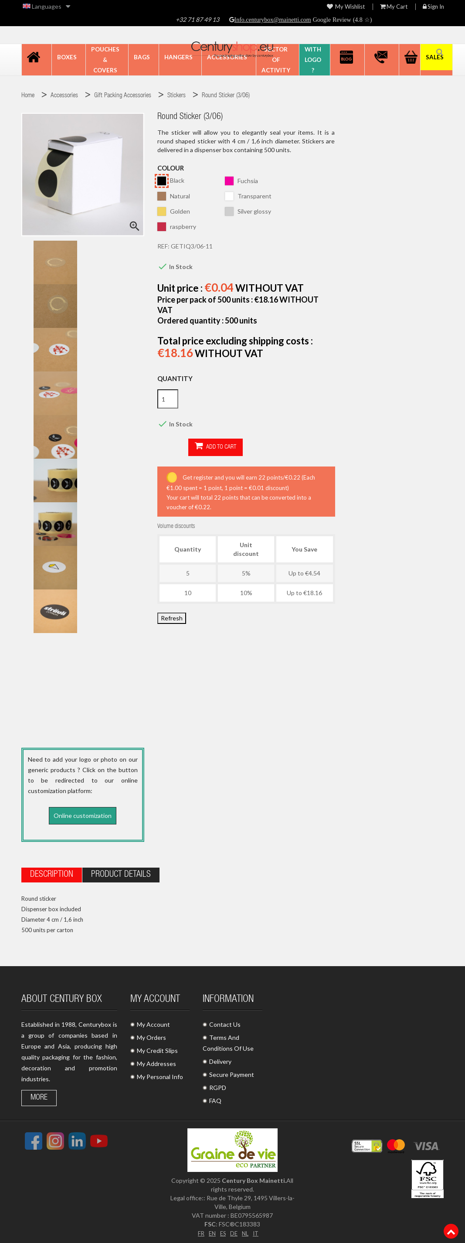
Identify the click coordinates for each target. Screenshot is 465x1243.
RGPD (217, 1085)
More (39, 1096)
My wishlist (346, 6)
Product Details (121, 872)
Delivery (220, 1059)
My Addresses (156, 1061)
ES (222, 1230)
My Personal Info (160, 1074)
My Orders (151, 1035)
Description (51, 872)
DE (234, 1230)
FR (198, 1230)
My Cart (393, 6)
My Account (153, 1022)
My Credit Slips (157, 1048)
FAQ (215, 1098)
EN (210, 1230)
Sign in (433, 6)
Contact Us (225, 1022)
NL (246, 1230)
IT (257, 1230)
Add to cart (184, 446)
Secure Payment (231, 1072)
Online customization (83, 815)
